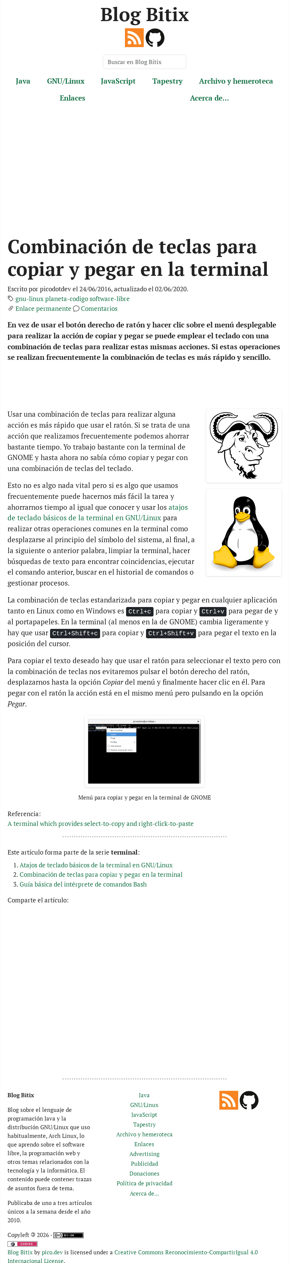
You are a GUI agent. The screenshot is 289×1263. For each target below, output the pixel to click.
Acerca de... (209, 97)
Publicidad (144, 1163)
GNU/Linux (66, 81)
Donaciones (144, 1173)
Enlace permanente (43, 308)
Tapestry (167, 81)
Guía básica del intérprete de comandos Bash (83, 884)
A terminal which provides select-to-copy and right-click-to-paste (101, 823)
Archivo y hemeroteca (236, 81)
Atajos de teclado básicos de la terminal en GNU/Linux (96, 865)
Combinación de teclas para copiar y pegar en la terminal (101, 874)
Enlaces (72, 97)
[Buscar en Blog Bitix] (144, 62)
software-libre (110, 298)
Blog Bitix (144, 14)
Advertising (144, 1153)
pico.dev (52, 1252)
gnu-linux (29, 298)
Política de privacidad (144, 1183)
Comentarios (99, 308)
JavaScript (118, 81)
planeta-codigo (66, 298)
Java (23, 81)
